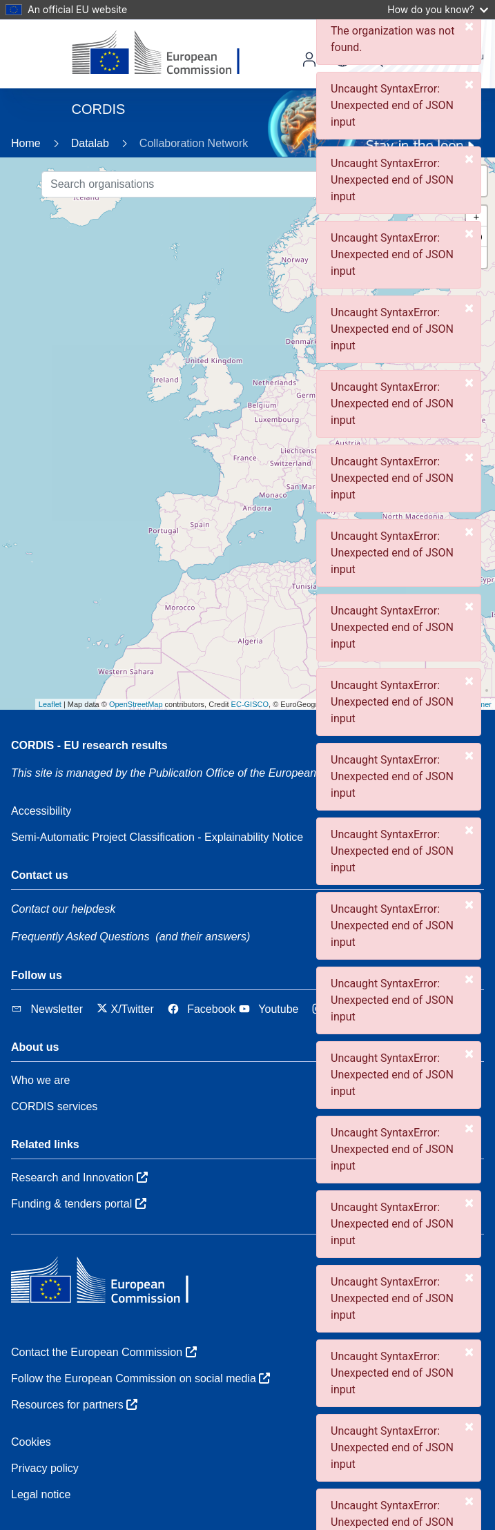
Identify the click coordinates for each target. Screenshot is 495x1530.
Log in (309, 59)
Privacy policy (45, 1468)
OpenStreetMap (136, 704)
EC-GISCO (250, 704)
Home (26, 143)
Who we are (40, 1080)
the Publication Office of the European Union (246, 773)
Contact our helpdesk (63, 909)
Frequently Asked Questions (80, 936)
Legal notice (40, 1494)
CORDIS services (54, 1106)
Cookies (31, 1442)
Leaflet (50, 704)
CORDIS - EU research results (89, 745)
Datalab (90, 143)
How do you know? (437, 9)
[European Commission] (167, 53)
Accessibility (41, 811)
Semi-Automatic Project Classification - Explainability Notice (157, 837)
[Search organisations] (223, 184)
